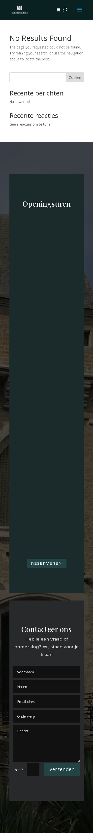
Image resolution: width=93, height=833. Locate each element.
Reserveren (46, 563)
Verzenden (62, 769)
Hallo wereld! (19, 101)
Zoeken (75, 77)
